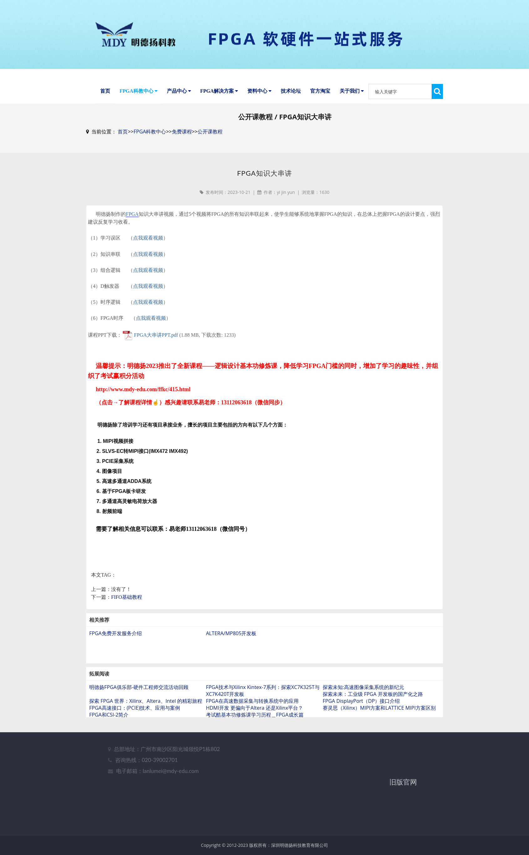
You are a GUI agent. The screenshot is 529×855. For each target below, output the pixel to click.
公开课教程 (210, 141)
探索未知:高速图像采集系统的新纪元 (363, 697)
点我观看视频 (148, 248)
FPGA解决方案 (219, 91)
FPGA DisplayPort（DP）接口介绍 (361, 711)
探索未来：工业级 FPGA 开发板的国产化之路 (373, 704)
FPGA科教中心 (138, 91)
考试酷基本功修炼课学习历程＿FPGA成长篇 (255, 725)
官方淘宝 (320, 91)
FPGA (132, 224)
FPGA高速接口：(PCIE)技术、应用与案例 (134, 718)
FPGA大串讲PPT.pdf (156, 345)
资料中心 (259, 91)
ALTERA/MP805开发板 (231, 643)
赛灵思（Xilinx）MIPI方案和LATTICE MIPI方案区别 (379, 718)
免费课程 (182, 141)
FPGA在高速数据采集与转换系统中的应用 (252, 711)
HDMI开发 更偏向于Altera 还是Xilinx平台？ (254, 718)
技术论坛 (291, 91)
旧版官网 (403, 792)
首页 (105, 91)
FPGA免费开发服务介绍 (115, 643)
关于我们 (352, 91)
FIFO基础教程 (126, 607)
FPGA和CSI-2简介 (108, 725)
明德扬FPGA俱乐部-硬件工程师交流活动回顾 (138, 697)
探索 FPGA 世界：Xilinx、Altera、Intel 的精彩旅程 (145, 711)
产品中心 (179, 91)
